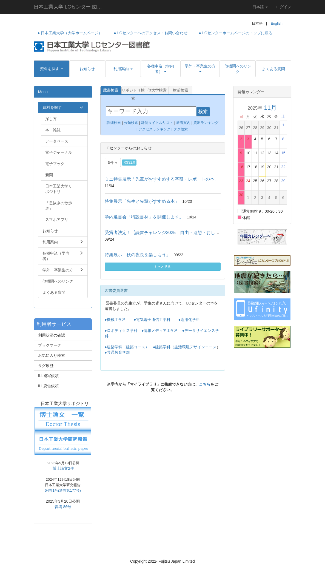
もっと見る (162, 267)
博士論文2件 (63, 468)
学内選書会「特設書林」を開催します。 (144, 217)
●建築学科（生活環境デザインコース (184, 347)
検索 (203, 111)
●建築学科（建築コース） (127, 347)
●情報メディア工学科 (159, 330)
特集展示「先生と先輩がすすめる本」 (142, 201)
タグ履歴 (45, 365)
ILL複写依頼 (48, 376)
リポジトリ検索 (133, 91)
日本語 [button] (260, 7)
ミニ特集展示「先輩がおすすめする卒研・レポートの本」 (162, 179)
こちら (204, 384)
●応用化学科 (188, 319)
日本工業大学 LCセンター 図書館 (70, 7)
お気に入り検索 (51, 355)
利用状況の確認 (51, 335)
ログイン (283, 7)
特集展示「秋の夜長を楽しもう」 (137, 254)
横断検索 (180, 90)
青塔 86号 (63, 507)
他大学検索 (157, 90)
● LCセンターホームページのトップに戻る (235, 33)
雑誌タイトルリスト (156, 123)
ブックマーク (49, 345)
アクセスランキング (154, 129)
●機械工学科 (115, 319)
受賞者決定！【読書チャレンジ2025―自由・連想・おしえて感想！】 (173, 232)
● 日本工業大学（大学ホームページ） (70, 33)
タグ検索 (181, 129)
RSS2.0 (129, 162)
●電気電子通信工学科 (152, 319)
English (276, 23)
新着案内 (183, 123)
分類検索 (131, 123)
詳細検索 (114, 123)
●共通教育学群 (117, 352)
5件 (113, 162)
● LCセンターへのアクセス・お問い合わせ (150, 33)
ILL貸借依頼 (48, 386)
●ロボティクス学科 (121, 330)
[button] (51, 68)
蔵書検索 (110, 90)
